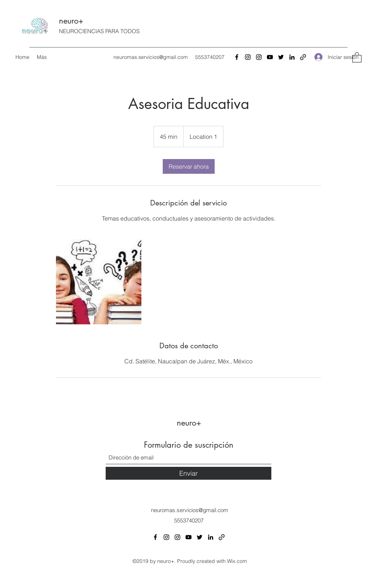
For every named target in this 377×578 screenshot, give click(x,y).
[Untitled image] (98, 281)
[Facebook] (236, 57)
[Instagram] (247, 57)
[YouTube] (270, 57)
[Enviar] (188, 473)
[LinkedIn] (292, 57)
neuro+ (71, 20)
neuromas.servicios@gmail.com (150, 57)
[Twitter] (281, 57)
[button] (357, 57)
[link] (189, 166)
